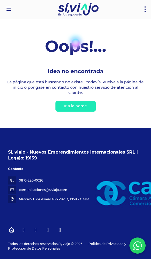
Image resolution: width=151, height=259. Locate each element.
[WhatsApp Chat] (137, 245)
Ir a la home (75, 106)
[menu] (145, 9)
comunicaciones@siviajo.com (43, 190)
